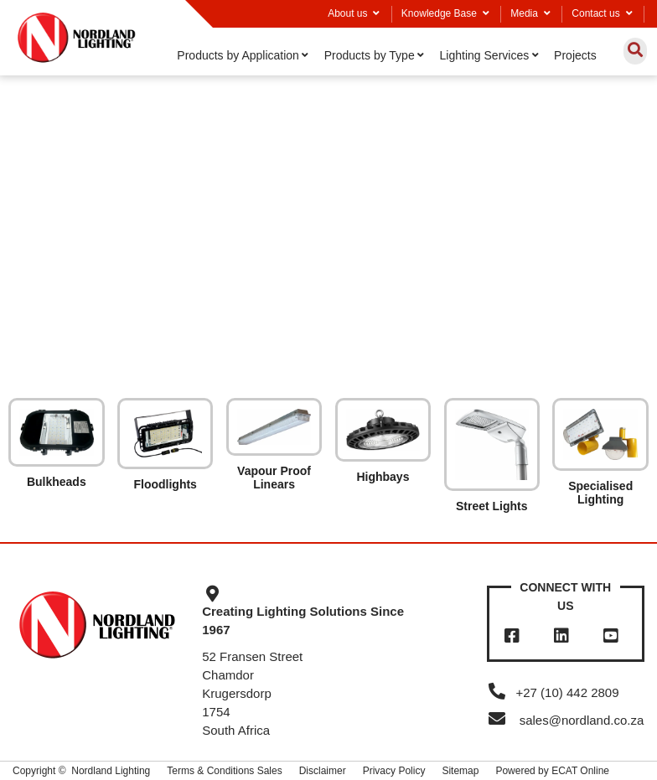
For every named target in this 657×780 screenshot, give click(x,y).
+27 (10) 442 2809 (553, 692)
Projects (575, 55)
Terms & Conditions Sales (224, 771)
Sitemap (460, 771)
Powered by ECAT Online (552, 771)
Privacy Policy (394, 771)
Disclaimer (322, 771)
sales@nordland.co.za (582, 720)
